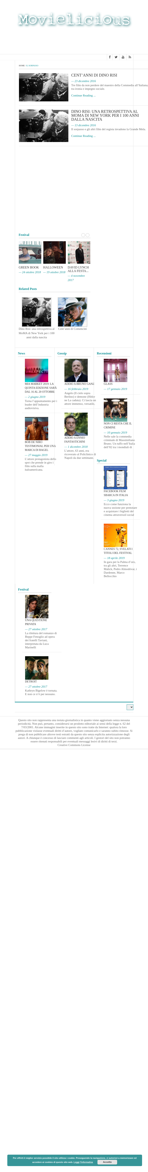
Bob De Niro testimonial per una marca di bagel (40, 446)
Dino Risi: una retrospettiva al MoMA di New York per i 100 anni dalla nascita (105, 115)
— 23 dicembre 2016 (83, 81)
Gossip (62, 353)
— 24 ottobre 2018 (30, 272)
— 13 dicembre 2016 (83, 125)
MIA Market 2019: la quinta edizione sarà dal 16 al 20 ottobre (41, 387)
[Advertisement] (74, 42)
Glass (108, 383)
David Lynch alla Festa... (78, 269)
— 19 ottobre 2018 (54, 272)
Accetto (107, 1162)
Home (22, 65)
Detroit (31, 681)
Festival (23, 589)
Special (102, 460)
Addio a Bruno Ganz (79, 383)
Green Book (29, 267)
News (21, 353)
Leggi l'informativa (83, 1162)
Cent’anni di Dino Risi (94, 75)
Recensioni (104, 353)
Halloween (53, 267)
